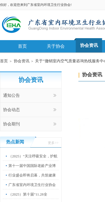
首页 (22, 46)
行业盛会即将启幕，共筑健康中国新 (32, 179)
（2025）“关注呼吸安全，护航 (32, 156)
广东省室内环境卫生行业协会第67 (32, 189)
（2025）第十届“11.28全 (27, 194)
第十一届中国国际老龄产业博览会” (32, 170)
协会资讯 (89, 45)
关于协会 (56, 46)
